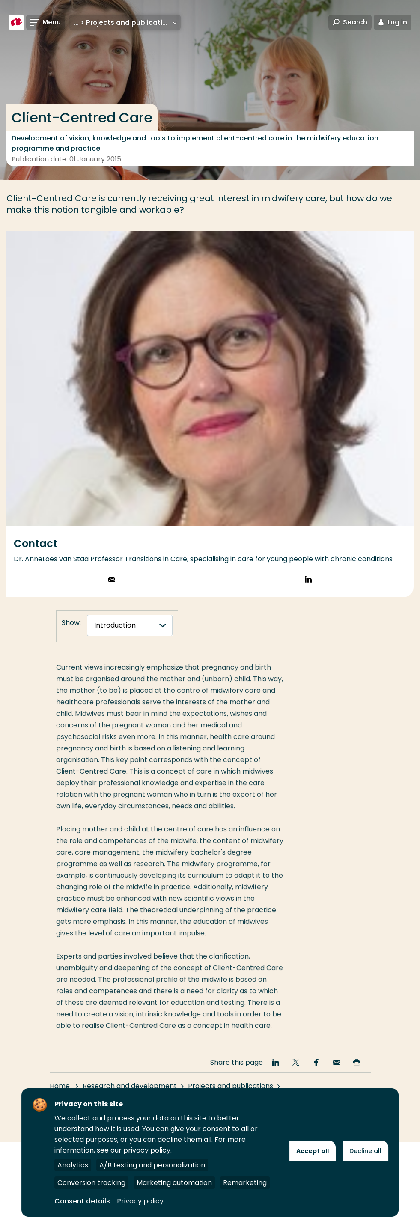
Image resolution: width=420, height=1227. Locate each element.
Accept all (312, 1151)
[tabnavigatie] (130, 625)
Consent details (82, 1201)
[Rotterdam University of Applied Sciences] (16, 22)
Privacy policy (140, 1201)
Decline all (365, 1151)
